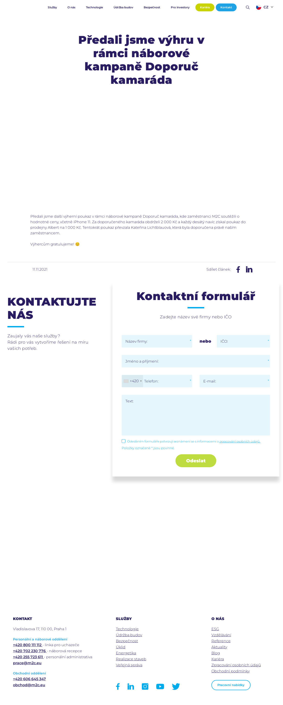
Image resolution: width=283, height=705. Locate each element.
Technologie (94, 7)
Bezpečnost (152, 7)
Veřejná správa (129, 665)
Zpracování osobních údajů (236, 665)
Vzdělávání (221, 635)
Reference (221, 641)
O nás (71, 7)
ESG (215, 629)
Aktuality (219, 647)
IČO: (224, 341)
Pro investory (180, 7)
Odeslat (196, 461)
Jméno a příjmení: (142, 361)
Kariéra (205, 7)
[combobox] (132, 381)
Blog (215, 653)
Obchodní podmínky (230, 671)
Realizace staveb (131, 659)
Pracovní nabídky (231, 685)
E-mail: (209, 381)
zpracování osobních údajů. (239, 441)
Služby (52, 7)
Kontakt (226, 7)
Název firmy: (136, 341)
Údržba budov (123, 7)
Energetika (126, 653)
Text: (129, 401)
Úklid (120, 647)
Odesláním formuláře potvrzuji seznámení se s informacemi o (193, 441)
